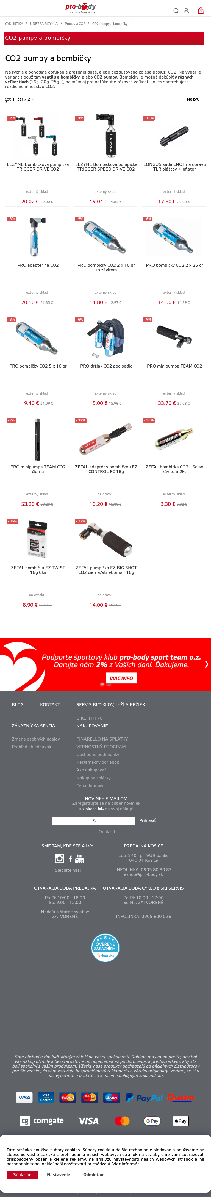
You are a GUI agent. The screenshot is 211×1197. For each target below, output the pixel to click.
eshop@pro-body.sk (143, 875)
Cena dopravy (89, 786)
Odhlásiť (107, 832)
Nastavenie (58, 1175)
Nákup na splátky (93, 778)
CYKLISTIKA (14, 23)
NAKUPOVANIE (92, 726)
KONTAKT (50, 705)
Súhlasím (22, 1175)
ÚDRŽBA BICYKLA (44, 23)
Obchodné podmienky (97, 755)
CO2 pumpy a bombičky (37, 38)
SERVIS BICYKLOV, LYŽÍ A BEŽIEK (110, 705)
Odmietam (94, 1175)
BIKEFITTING (89, 718)
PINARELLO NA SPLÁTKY (102, 739)
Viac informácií (126, 1164)
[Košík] (201, 11)
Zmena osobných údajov (36, 739)
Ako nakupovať (91, 770)
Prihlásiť (147, 821)
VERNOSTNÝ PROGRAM (101, 747)
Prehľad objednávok (31, 747)
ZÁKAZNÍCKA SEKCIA (33, 726)
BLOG (18, 705)
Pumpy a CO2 (75, 23)
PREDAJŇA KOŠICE (143, 846)
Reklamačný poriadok (97, 762)
